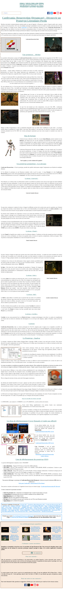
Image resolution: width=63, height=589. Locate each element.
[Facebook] (48, 13)
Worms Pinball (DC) (25, 510)
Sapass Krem (38, 430)
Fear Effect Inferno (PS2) (8, 511)
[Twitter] (51, 13)
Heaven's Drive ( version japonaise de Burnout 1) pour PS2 (40, 508)
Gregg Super (44, 439)
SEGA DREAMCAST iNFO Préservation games (31, 5)
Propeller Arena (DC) (27, 507)
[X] (28, 585)
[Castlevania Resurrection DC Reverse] (50, 486)
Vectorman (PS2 (56, 510)
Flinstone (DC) (25, 506)
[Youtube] (54, 13)
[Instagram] (58, 13)
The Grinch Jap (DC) (13, 510)
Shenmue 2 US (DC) (7, 508)
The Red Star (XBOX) (18, 508)
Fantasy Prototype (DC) (35, 511)
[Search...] (11, 13)
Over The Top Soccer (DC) (21, 511)
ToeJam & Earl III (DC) (47, 511)
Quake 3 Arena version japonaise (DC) (41, 510)
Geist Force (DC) (38, 507)
